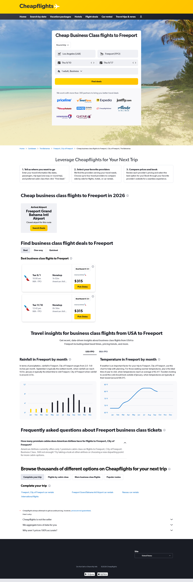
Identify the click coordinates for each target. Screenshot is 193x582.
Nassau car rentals (130, 492)
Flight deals (91, 16)
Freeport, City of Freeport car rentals (37, 492)
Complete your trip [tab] (32, 477)
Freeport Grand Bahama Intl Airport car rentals (92, 492)
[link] (38, 228)
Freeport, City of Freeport (63, 148)
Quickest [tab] (53, 250)
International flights (30, 496)
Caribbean (32, 148)
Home (23, 16)
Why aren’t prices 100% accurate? (98, 530)
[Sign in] (141, 16)
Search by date (38, 16)
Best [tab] (25, 250)
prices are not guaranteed (81, 511)
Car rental (107, 16)
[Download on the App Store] (102, 574)
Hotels (78, 16)
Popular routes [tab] (114, 477)
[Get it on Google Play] (90, 574)
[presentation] (127, 195)
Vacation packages (60, 16)
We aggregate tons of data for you (98, 525)
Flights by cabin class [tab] (58, 477)
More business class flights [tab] (87, 477)
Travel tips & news (126, 16)
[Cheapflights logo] (36, 6)
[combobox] (63, 45)
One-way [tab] (38, 250)
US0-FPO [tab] (89, 351)
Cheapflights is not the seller (98, 519)
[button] (74, 63)
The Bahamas (45, 148)
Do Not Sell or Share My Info (86, 567)
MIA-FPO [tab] (103, 351)
